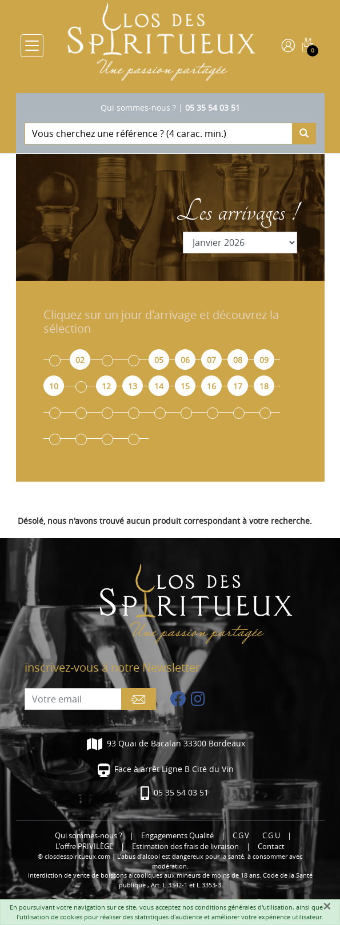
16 (211, 386)
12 (106, 386)
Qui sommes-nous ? (138, 107)
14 (158, 386)
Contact (271, 846)
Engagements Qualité (177, 836)
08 (237, 359)
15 (185, 386)
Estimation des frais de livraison (185, 846)
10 (53, 386)
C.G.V (241, 836)
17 (237, 386)
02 (80, 359)
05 (158, 359)
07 (211, 359)
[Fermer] (327, 906)
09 (264, 359)
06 (185, 359)
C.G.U (271, 836)
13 (132, 386)
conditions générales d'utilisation (244, 907)
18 (264, 386)
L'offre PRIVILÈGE (84, 846)
